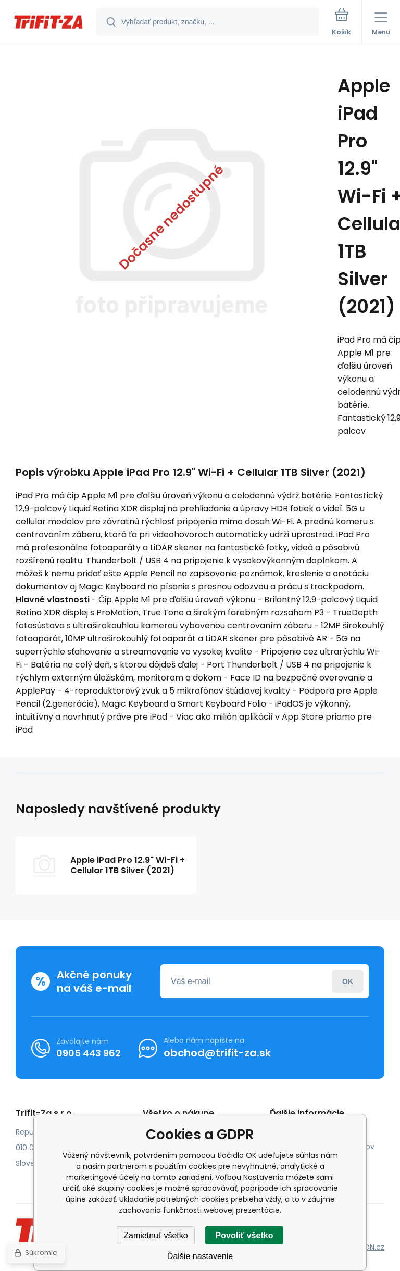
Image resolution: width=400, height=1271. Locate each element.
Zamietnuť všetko (155, 1235)
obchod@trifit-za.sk (217, 1053)
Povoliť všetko (244, 1235)
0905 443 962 (88, 1052)
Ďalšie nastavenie (200, 1256)
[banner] (48, 22)
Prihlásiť (348, 981)
